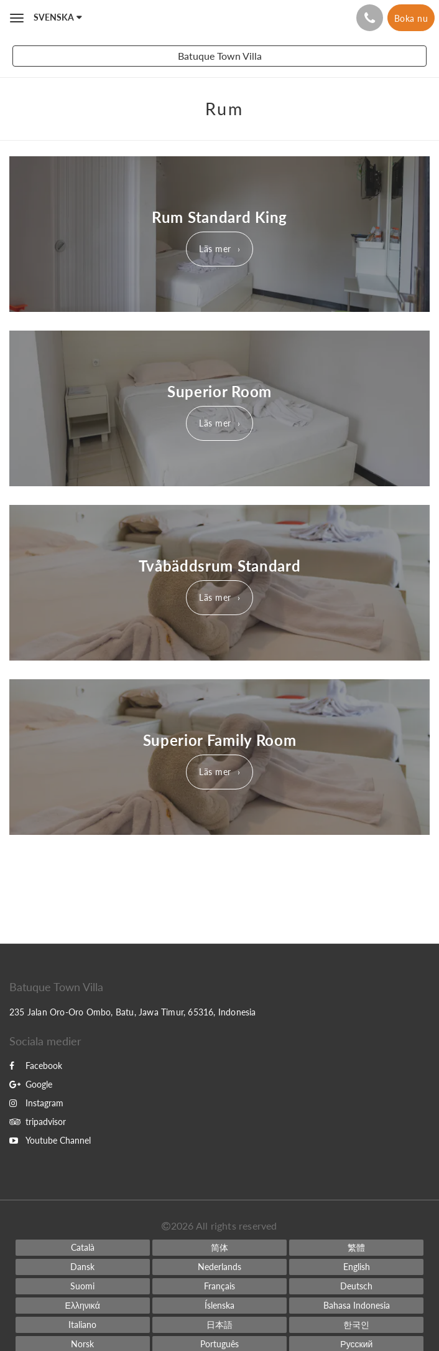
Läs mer (215, 248)
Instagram (36, 1103)
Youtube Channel (50, 1140)
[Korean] (356, 1325)
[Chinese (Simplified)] (219, 1248)
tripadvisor (37, 1121)
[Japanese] (219, 1325)
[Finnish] (83, 1286)
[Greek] (83, 1305)
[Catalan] (83, 1248)
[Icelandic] (219, 1305)
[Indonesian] (356, 1305)
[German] (356, 1286)
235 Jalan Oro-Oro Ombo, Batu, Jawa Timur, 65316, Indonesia (132, 1012)
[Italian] (83, 1325)
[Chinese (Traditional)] (356, 1248)
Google (30, 1084)
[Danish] (83, 1267)
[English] (356, 1267)
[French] (219, 1286)
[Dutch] (219, 1267)
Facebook (35, 1065)
